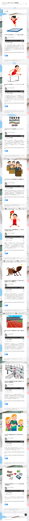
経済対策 (9, 205)
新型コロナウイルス (6, 156)
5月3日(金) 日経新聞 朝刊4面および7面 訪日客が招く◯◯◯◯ (13, 435)
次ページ (26, 515)
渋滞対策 (9, 409)
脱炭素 (11, 205)
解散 (18, 205)
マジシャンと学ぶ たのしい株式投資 (10, 2)
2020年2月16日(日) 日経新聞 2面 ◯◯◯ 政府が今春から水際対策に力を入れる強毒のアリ (14, 281)
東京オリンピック (11, 156)
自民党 (13, 205)
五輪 (23, 111)
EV (18, 204)
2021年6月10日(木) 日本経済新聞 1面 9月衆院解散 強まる (14, 180)
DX (17, 204)
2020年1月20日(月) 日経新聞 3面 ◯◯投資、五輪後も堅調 (14, 331)
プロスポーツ (21, 111)
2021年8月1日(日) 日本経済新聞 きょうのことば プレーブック (14, 129)
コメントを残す (11, 112)
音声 (5, 60)
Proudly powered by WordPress (8, 519)
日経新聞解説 (14, 60)
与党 (4, 205)
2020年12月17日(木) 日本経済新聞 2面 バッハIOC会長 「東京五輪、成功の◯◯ (14, 230)
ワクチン (23, 204)
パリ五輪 (18, 111)
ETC (17, 408)
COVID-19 (18, 155)
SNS (18, 60)
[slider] (13, 40)
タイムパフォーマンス (12, 111)
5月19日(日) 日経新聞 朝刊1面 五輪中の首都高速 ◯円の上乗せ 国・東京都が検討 (14, 382)
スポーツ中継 (6, 111)
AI (17, 60)
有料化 (5, 112)
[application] (14, 41)
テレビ (16, 111)
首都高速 (11, 409)
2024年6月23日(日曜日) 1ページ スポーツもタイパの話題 (14, 85)
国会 (7, 205)
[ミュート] (20, 40)
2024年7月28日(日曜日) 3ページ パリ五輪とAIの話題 (13, 34)
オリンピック (20, 60)
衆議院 (15, 205)
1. (9, 42)
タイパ (8, 111)
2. (8, 240)
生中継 (7, 112)
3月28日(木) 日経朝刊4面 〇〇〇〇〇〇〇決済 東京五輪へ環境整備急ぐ (14, 484)
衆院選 (17, 205)
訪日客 (5, 463)
